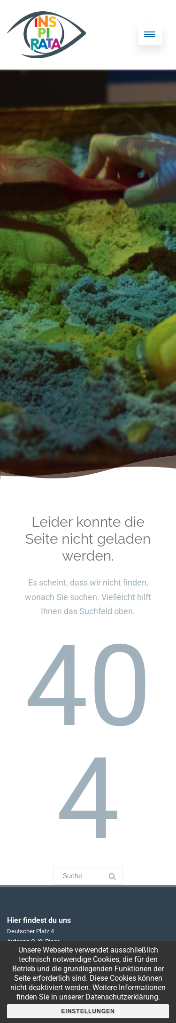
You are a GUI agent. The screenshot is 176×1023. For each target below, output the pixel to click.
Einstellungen (88, 1011)
